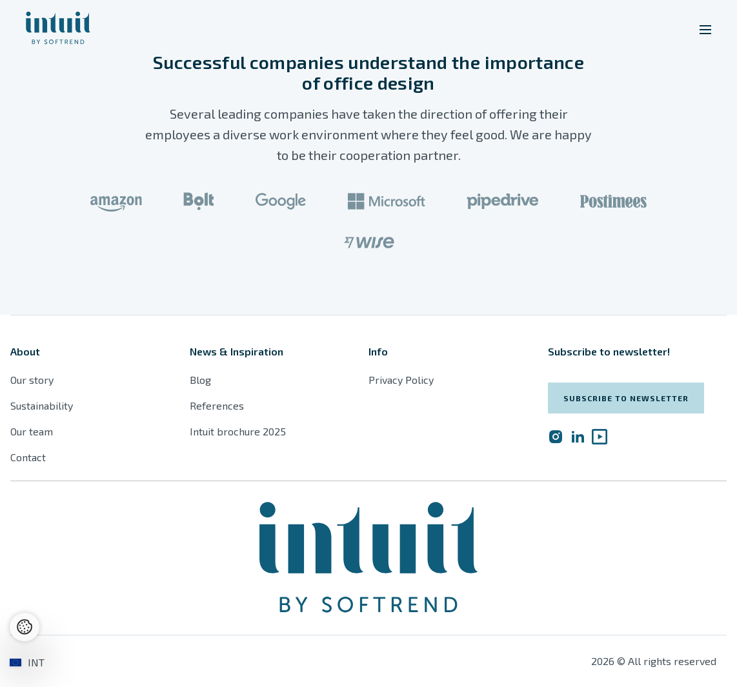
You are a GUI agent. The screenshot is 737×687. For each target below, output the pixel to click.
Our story (32, 379)
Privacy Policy (401, 379)
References (217, 405)
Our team (31, 431)
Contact (28, 457)
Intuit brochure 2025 (238, 431)
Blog (200, 379)
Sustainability (41, 405)
